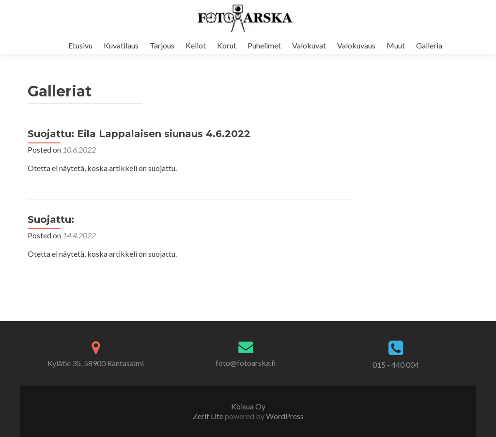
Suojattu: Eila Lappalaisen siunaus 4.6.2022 (139, 134)
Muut (396, 45)
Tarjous (162, 45)
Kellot (196, 45)
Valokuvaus (356, 45)
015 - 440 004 (395, 364)
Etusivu (80, 45)
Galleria (429, 45)
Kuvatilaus (121, 45)
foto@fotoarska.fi (246, 362)
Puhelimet (264, 45)
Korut (226, 45)
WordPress (284, 416)
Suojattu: (51, 219)
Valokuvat (309, 45)
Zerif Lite (209, 416)
